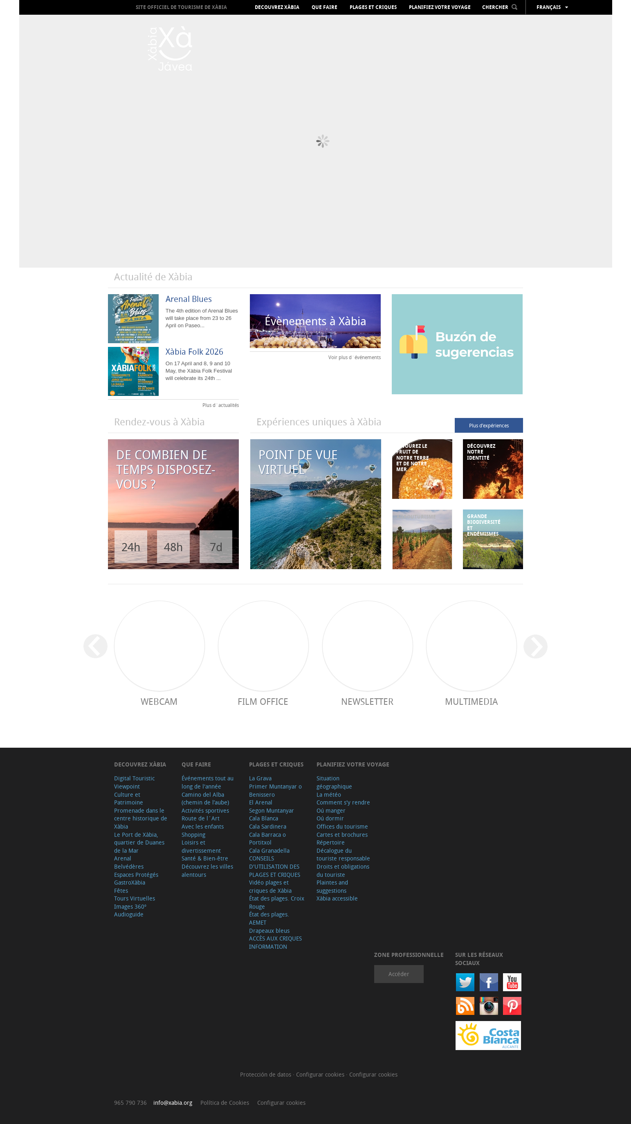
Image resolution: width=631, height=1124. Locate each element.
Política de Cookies (224, 1102)
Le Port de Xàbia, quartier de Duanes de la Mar (139, 842)
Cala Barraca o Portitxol (267, 839)
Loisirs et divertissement (201, 846)
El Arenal (260, 802)
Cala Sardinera (267, 826)
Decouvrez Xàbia (277, 7)
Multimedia (471, 701)
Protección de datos (266, 1074)
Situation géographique (334, 782)
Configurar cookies (321, 1074)
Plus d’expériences (489, 425)
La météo (329, 794)
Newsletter (367, 701)
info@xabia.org (172, 1102)
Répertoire (331, 842)
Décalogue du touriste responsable (343, 855)
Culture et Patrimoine (128, 799)
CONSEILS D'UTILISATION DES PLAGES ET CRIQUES (274, 866)
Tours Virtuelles (134, 898)
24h (130, 546)
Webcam (159, 701)
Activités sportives (205, 810)
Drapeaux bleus (269, 930)
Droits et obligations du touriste (343, 870)
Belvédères (129, 866)
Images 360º (130, 906)
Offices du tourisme (342, 826)
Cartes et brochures (342, 834)
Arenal (122, 858)
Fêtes (121, 890)
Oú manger (331, 810)
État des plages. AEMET (269, 918)
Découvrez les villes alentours (207, 870)
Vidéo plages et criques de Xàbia (270, 886)
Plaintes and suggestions (332, 886)
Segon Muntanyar (271, 810)
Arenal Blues (189, 298)
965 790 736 (130, 1102)
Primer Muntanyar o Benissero (275, 790)
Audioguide (129, 914)
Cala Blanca (263, 818)
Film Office (263, 701)
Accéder (398, 974)
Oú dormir (330, 818)
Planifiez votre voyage (440, 7)
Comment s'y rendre (343, 802)
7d (216, 546)
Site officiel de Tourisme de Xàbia (181, 7)
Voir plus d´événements (354, 357)
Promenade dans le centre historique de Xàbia (140, 818)
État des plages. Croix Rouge (276, 902)
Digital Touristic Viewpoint (134, 782)
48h (173, 546)
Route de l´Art (201, 818)
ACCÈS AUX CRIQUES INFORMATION (275, 942)
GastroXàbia (129, 882)
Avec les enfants (203, 826)
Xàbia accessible (337, 898)
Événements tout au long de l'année (208, 782)
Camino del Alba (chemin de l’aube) (205, 799)
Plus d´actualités (220, 405)
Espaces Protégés (136, 874)
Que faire (324, 7)
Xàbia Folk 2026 (194, 351)
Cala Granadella (269, 850)
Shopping (193, 834)
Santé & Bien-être (205, 858)
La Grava (260, 778)
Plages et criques (373, 7)
